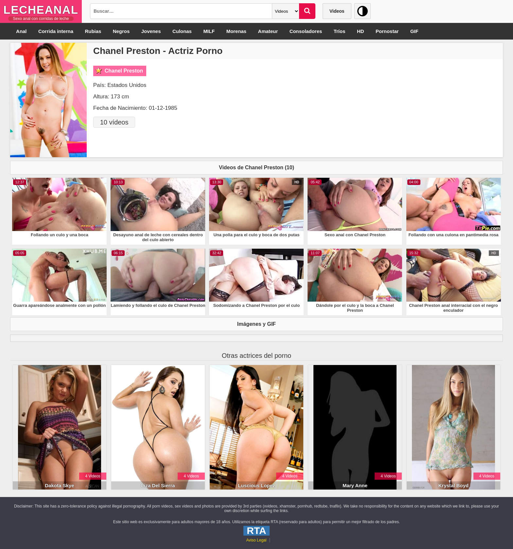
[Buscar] (307, 11)
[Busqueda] (181, 11)
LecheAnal (40, 9)
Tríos (342, 31)
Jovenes (152, 31)
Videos (337, 11)
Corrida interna (56, 31)
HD (363, 31)
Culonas (183, 31)
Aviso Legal (256, 540)
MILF (210, 31)
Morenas (238, 31)
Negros (122, 31)
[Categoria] (285, 11)
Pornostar (390, 31)
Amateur (270, 31)
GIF (418, 31)
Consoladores (308, 31)
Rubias (93, 31)
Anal (21, 31)
